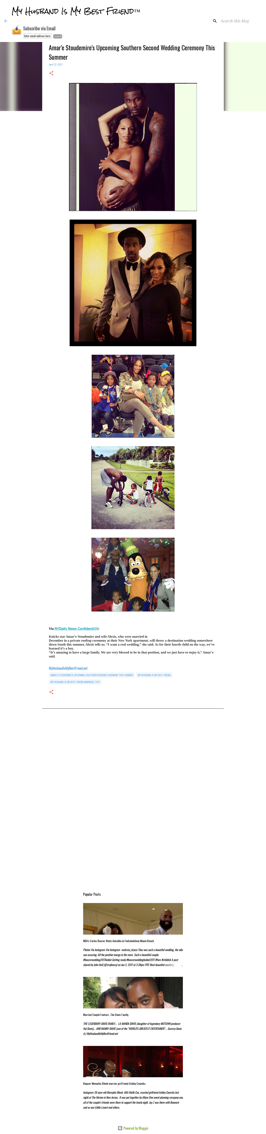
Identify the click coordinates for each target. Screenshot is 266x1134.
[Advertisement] (133, 757)
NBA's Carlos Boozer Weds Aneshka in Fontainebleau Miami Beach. (118, 941)
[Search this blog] (241, 21)
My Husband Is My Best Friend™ (76, 11)
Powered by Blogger (133, 1128)
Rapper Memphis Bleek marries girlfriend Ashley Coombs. (114, 1083)
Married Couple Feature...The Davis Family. (106, 1014)
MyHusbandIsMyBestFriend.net (68, 668)
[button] (51, 73)
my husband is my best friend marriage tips (75, 682)
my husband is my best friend (154, 675)
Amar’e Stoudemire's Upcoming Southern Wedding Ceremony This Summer (91, 675)
